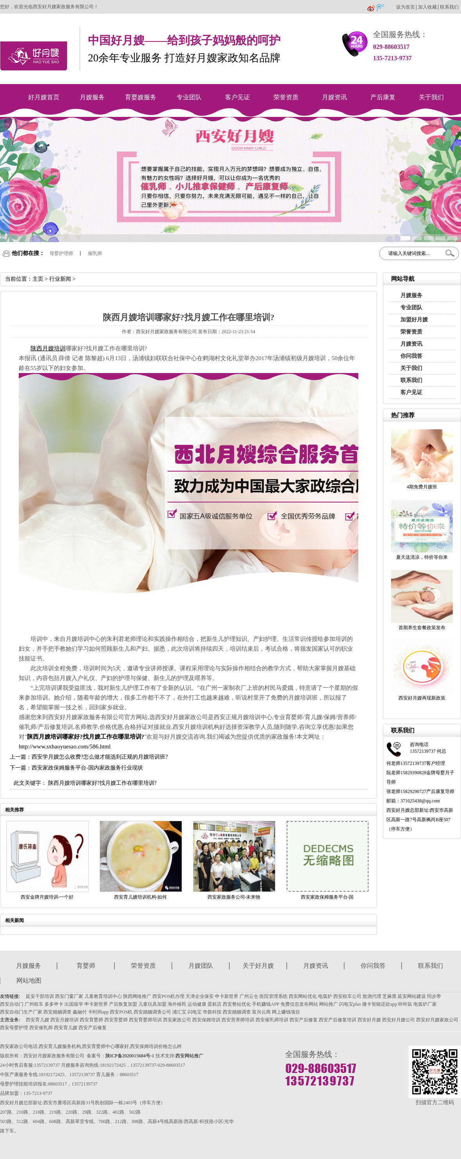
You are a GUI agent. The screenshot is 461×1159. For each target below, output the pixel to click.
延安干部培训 (40, 996)
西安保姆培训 (206, 1020)
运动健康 (197, 1004)
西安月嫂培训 (64, 1020)
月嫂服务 (92, 97)
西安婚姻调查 (57, 1012)
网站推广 (328, 1004)
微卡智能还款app (379, 1004)
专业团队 (189, 97)
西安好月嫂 (369, 1020)
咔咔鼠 (405, 1004)
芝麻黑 (389, 996)
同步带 (434, 996)
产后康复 (382, 97)
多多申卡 (54, 1004)
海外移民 (177, 1004)
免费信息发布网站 (299, 1004)
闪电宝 (195, 1012)
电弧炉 (325, 996)
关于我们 (431, 97)
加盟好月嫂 (414, 320)
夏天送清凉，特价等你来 (422, 557)
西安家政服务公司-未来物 (234, 897)
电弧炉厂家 (425, 1004)
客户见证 (237, 97)
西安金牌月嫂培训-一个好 (47, 897)
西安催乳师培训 (272, 1020)
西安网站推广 (189, 1056)
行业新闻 (60, 279)
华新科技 (212, 1012)
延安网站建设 (412, 996)
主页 (37, 279)
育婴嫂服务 (140, 97)
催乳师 (95, 253)
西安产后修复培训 (337, 1020)
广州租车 (34, 1004)
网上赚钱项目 (286, 1012)
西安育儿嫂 (37, 1020)
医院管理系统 (273, 996)
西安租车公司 (347, 996)
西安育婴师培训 (145, 1020)
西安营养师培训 (238, 1020)
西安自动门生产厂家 (21, 1012)
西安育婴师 (91, 1020)
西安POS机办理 (168, 996)
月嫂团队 (200, 965)
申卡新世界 (226, 996)
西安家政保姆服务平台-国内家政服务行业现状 (87, 768)
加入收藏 (427, 7)
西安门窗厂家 (69, 996)
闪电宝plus (350, 1004)
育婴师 (86, 965)
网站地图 (28, 980)
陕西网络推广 (137, 996)
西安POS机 (121, 1012)
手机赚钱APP (265, 1004)
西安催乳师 (41, 1027)
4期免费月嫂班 (422, 487)
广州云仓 (248, 996)
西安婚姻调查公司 (152, 1012)
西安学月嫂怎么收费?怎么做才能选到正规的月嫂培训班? (100, 757)
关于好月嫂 (258, 965)
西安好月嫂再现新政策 (421, 698)
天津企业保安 (200, 996)
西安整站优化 (237, 1004)
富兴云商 (261, 1012)
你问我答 (411, 356)
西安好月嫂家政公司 (437, 1020)
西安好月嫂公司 (398, 1020)
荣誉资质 (285, 97)
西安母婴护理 (14, 1027)
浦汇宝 (179, 1012)
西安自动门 (11, 1004)
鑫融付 (80, 1012)
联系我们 (449, 7)
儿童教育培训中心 (103, 996)
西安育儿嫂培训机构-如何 (140, 897)
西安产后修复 (303, 1020)
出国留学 (73, 1004)
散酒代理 (372, 996)
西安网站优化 (303, 996)
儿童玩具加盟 (152, 1004)
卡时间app (98, 1012)
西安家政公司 (177, 1020)
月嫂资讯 (334, 97)
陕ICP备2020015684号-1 (129, 1056)
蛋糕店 (214, 1004)
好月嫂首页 (43, 97)
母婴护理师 (61, 253)
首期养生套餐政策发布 (421, 627)
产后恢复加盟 (123, 1004)
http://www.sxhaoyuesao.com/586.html (65, 746)
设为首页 (405, 7)
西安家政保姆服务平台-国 (327, 897)
